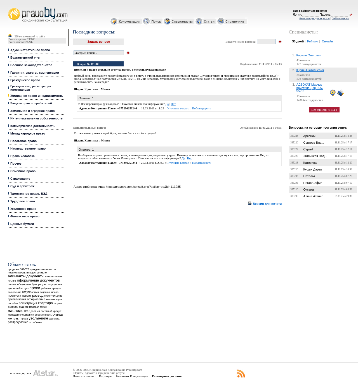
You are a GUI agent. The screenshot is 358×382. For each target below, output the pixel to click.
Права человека (22, 156)
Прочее (16, 163)
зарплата (54, 318)
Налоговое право (23, 141)
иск (26, 307)
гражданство (37, 269)
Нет (173, 103)
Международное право (27, 133)
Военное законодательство (31, 65)
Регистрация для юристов (314, 18)
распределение (18, 322)
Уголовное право (23, 208)
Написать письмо (84, 376)
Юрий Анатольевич (310, 70)
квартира (45, 303)
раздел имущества (50, 284)
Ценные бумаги (22, 223)
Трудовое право (22, 201)
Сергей (308, 149)
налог (44, 272)
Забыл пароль (340, 18)
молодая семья (38, 307)
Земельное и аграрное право (32, 110)
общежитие (24, 284)
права (24, 318)
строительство (53, 295)
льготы (59, 276)
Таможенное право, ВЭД (28, 193)
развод (37, 295)
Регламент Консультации (132, 376)
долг (33, 311)
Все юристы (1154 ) (324, 109)
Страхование (20, 178)
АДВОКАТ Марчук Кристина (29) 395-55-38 (309, 88)
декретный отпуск (18, 288)
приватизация (17, 299)
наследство (19, 310)
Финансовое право (24, 216)
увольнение (38, 318)
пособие (13, 303)
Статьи (209, 21)
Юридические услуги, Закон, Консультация (10, 7)
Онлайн (327, 41)
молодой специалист (21, 314)
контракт (14, 318)
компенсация (54, 299)
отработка (35, 322)
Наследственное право (28, 148)
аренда (56, 288)
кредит (26, 295)
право (54, 292)
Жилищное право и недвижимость (36, 95)
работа (24, 269)
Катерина (310, 162)
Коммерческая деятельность (32, 126)
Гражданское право (25, 80)
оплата (12, 284)
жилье (12, 280)
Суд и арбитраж (22, 186)
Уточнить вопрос (178, 108)
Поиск (156, 21)
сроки (35, 288)
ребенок (46, 288)
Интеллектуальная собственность (36, 118)
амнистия (50, 269)
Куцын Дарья (312, 169)
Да (167, 103)
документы (35, 276)
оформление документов (38, 280)
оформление (36, 299)
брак (34, 284)
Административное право (30, 50)
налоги (49, 276)
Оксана (308, 189)
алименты (16, 276)
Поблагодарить (201, 108)
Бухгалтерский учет (25, 57)
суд (21, 306)
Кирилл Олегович (308, 55)
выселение (14, 292)
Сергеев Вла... (313, 142)
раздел (58, 303)
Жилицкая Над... (315, 156)
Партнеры (105, 376)
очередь (58, 314)
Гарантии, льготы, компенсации (34, 72)
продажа (13, 269)
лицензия (45, 292)
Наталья (309, 176)
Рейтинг (312, 41)
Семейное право (23, 171)
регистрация (28, 303)
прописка (14, 295)
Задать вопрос (98, 41)
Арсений (309, 136)
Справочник (234, 21)
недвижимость (16, 272)
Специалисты (182, 21)
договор (13, 306)
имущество (32, 272)
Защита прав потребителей (31, 103)
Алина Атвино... (314, 196)
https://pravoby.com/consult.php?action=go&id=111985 (143, 186)
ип (38, 311)
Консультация (129, 21)
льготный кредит (51, 311)
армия (35, 292)
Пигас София (312, 182)
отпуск (26, 292)
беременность (43, 314)
